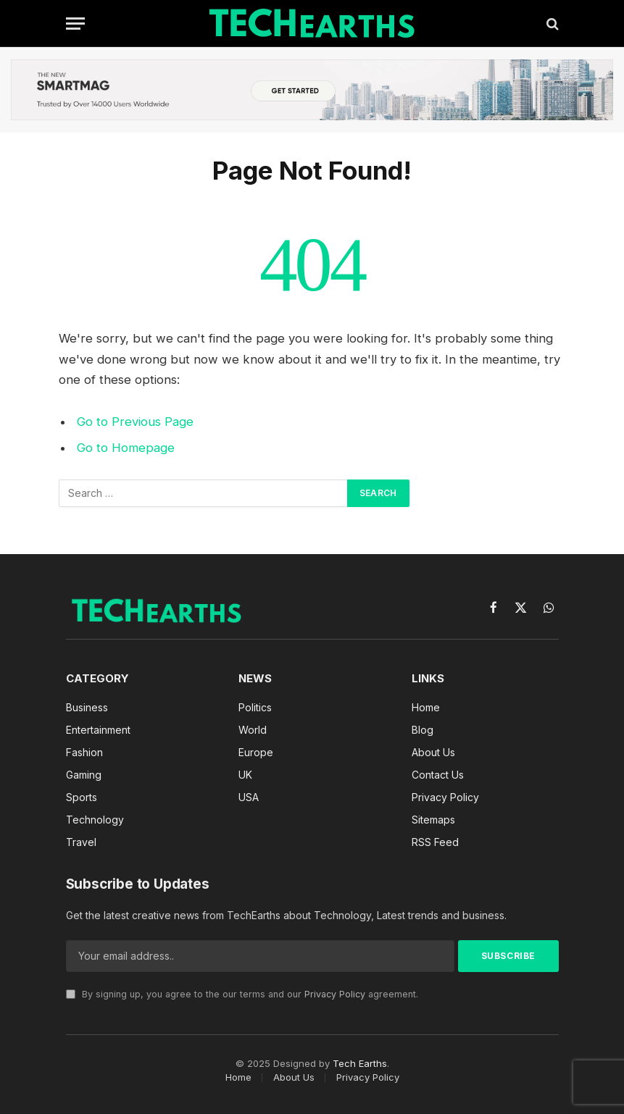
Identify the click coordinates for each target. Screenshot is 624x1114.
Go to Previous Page (135, 421)
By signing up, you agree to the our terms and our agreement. (242, 994)
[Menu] (75, 23)
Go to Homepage (126, 447)
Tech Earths (360, 1063)
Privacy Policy (334, 994)
